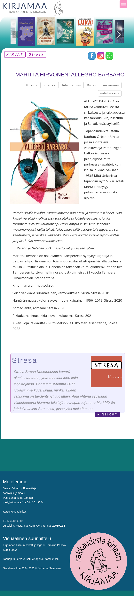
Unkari (31, 85)
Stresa (36, 54)
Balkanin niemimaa (103, 85)
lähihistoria (71, 85)
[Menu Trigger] (123, 4)
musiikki (50, 85)
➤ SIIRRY (107, 414)
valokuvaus (110, 93)
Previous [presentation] (15, 35)
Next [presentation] (119, 34)
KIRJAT (14, 54)
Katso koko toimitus (15, 511)
